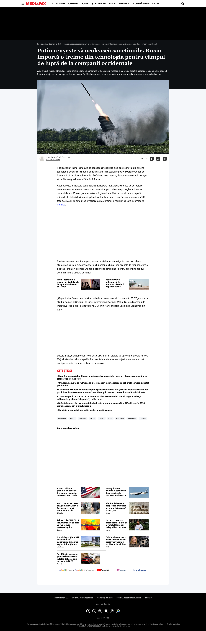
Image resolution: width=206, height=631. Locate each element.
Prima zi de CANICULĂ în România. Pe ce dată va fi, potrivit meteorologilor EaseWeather (68, 523)
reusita (101, 418)
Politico (61, 204)
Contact (148, 598)
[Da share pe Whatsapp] (165, 159)
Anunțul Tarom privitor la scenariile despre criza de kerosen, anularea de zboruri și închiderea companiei (116, 492)
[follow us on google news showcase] (84, 570)
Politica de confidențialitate (129, 598)
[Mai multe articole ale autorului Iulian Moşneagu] (42, 158)
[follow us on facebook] (140, 570)
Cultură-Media (141, 4)
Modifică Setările (103, 604)
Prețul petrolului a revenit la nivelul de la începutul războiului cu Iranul (68, 283)
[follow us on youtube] (103, 570)
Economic (73, 4)
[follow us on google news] (66, 570)
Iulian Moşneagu (53, 160)
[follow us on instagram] (121, 570)
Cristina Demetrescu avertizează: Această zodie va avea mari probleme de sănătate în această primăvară (116, 540)
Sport (155, 4)
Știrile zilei (58, 4)
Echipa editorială (61, 598)
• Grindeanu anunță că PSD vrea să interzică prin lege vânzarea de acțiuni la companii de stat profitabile (103, 384)
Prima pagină (42, 44)
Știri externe (99, 4)
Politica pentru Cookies (82, 598)
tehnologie (132, 418)
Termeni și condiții (105, 598)
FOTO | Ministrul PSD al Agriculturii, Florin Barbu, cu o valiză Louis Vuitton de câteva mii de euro (67, 507)
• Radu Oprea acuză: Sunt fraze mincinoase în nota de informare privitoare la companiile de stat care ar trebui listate (102, 377)
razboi (92, 418)
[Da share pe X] (158, 159)
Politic (85, 4)
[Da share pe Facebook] (152, 159)
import (72, 418)
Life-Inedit (125, 4)
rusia (110, 418)
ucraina (143, 418)
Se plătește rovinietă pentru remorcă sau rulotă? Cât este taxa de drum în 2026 (67, 557)
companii (62, 418)
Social (113, 4)
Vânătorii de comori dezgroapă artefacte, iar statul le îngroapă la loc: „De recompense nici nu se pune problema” (117, 507)
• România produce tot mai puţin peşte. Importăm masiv (84, 410)
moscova (82, 418)
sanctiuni (120, 418)
